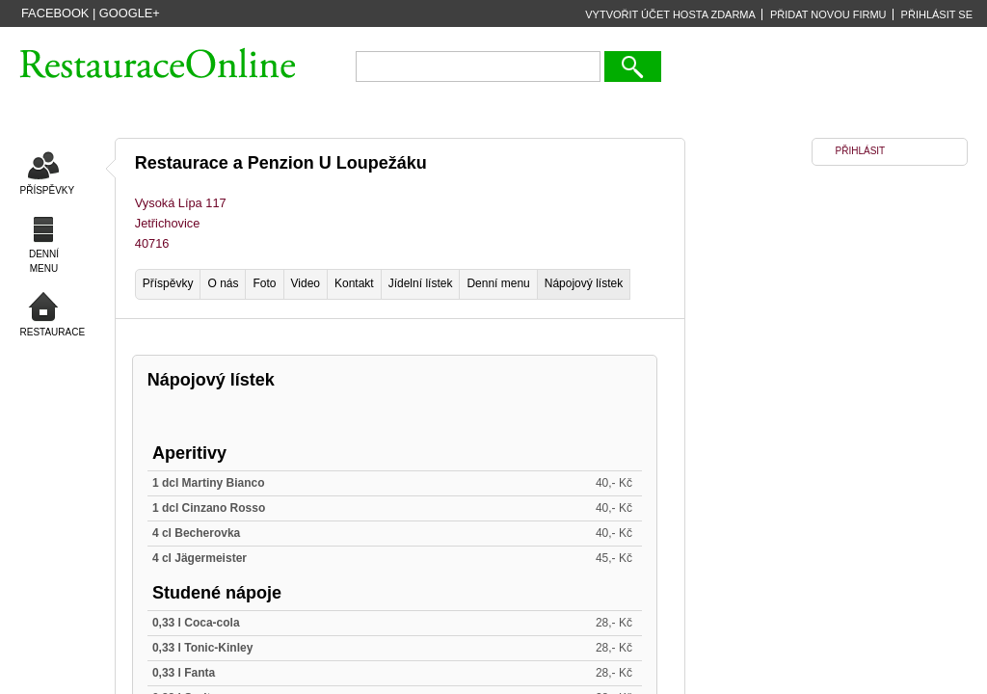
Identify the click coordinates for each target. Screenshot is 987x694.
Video (305, 283)
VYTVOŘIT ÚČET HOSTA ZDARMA (670, 14)
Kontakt (354, 283)
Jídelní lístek (420, 283)
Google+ (129, 13)
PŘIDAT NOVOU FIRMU (828, 14)
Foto (264, 283)
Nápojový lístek (584, 283)
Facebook (55, 13)
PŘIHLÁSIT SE (937, 14)
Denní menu (498, 283)
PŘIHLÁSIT (861, 151)
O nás (222, 283)
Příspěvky (168, 283)
